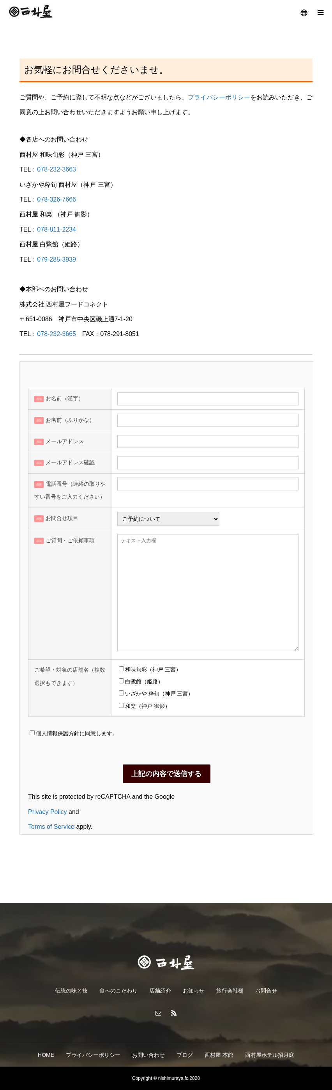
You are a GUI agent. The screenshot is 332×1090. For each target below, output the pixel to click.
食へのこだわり (118, 990)
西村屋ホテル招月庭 (269, 1055)
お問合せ (266, 990)
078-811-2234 (56, 229)
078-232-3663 (56, 169)
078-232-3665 (56, 334)
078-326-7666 (56, 199)
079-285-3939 (56, 259)
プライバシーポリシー (219, 97)
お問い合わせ (148, 1055)
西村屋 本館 (219, 1055)
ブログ (185, 1055)
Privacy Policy (47, 812)
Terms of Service (51, 826)
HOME (46, 1055)
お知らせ (194, 990)
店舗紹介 (160, 990)
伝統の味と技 (71, 990)
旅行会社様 (230, 990)
